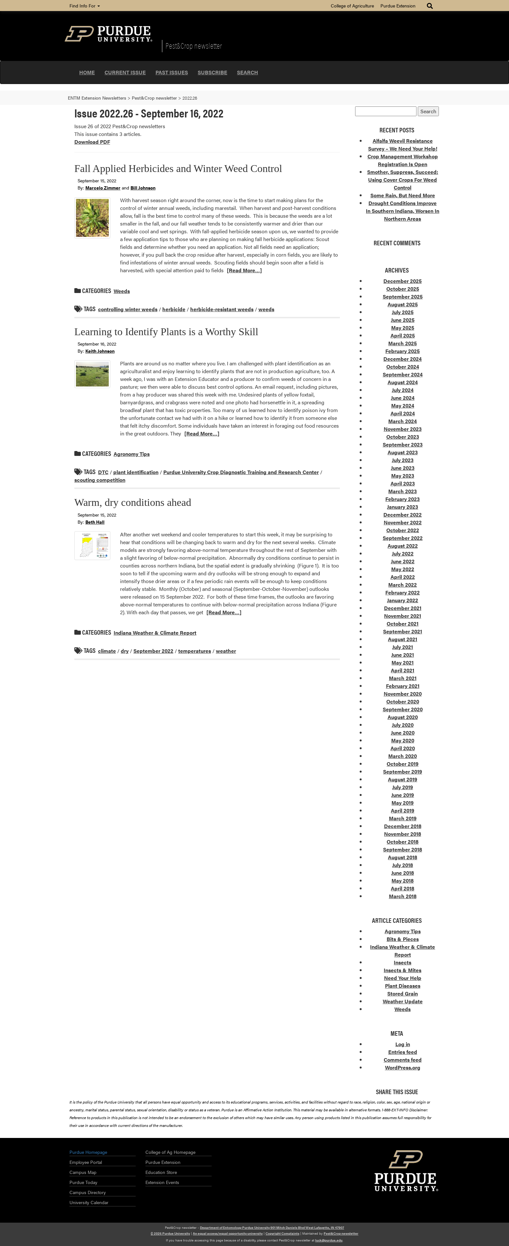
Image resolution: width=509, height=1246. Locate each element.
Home (87, 72)
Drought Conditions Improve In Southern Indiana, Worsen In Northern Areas (402, 210)
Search (247, 72)
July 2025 (403, 312)
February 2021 (402, 686)
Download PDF (92, 141)
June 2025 (403, 320)
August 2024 (403, 382)
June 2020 (403, 732)
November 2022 (403, 522)
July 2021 (402, 647)
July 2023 (403, 460)
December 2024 (402, 358)
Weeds (122, 291)
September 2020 (403, 709)
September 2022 (153, 650)
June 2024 (403, 397)
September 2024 (403, 374)
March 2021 (402, 678)
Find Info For (84, 5)
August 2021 (402, 639)
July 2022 (403, 553)
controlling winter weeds (127, 309)
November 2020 (403, 693)
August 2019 (402, 779)
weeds (266, 309)
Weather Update (403, 1001)
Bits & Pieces (403, 939)
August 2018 (402, 857)
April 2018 (402, 888)
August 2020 (403, 717)
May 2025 (402, 327)
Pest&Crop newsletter (194, 45)
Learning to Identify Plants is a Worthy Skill (166, 331)
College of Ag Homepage (170, 1152)
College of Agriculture (352, 5)
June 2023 (403, 467)
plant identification (135, 472)
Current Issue (125, 72)
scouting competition (99, 479)
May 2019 (402, 802)
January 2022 (402, 600)
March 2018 (402, 896)
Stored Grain (402, 993)
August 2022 (403, 545)
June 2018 (402, 872)
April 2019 (402, 810)
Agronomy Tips (132, 454)
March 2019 (402, 818)
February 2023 (402, 499)
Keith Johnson (100, 351)
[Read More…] (244, 270)
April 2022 (403, 576)
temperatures (194, 650)
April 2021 (402, 670)
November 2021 (402, 615)
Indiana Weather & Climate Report (155, 632)
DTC (103, 472)
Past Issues (171, 72)
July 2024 (403, 390)
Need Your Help (402, 978)
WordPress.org (402, 1067)
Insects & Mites (402, 970)
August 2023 (403, 452)
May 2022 (402, 569)
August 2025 (403, 304)
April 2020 (403, 748)
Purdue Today (83, 1182)
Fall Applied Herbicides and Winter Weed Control (178, 168)
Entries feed (402, 1052)
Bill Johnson (142, 187)
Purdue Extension (398, 5)
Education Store (161, 1172)
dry (125, 650)
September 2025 (403, 296)
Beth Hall (95, 522)
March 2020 (402, 756)
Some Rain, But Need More (402, 195)
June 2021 (402, 654)
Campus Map (82, 1172)
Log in (402, 1044)
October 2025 (402, 288)
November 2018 (402, 833)
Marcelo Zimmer (102, 187)
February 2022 (402, 592)
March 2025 (402, 343)
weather (226, 650)
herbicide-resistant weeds (222, 309)
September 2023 (403, 444)
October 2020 (402, 701)
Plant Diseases (402, 985)
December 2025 (402, 281)
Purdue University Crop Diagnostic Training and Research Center (241, 472)
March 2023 (402, 491)
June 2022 (403, 561)
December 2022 (402, 514)
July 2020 (403, 724)
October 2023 (402, 436)
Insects (402, 962)
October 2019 (402, 763)
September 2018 (402, 849)
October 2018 (402, 841)
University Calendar (88, 1202)
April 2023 (403, 483)
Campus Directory (87, 1192)
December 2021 (402, 608)
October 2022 (402, 530)
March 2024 (402, 421)
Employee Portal (85, 1162)
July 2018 (402, 865)
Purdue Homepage (88, 1152)
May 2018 (402, 880)
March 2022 (402, 584)
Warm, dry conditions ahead (132, 502)
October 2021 (402, 623)
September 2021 (402, 631)
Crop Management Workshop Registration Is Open (402, 160)
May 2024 (402, 405)
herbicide (173, 309)
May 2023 (402, 475)
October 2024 (402, 366)
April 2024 (403, 413)
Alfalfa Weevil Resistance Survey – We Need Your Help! (402, 144)
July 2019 (402, 787)
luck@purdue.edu (328, 1240)
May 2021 (402, 662)
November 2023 (403, 429)
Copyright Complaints (282, 1233)
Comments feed (403, 1059)
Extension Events (162, 1182)
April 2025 (403, 335)
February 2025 (402, 351)
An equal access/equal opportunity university (228, 1233)
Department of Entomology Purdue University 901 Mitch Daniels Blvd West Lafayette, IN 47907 (272, 1227)
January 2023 (402, 506)
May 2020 (402, 740)
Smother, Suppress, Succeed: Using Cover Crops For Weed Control (402, 179)
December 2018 (402, 826)
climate (107, 650)
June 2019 (402, 795)
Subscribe (212, 72)
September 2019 (402, 771)
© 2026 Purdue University (170, 1233)
